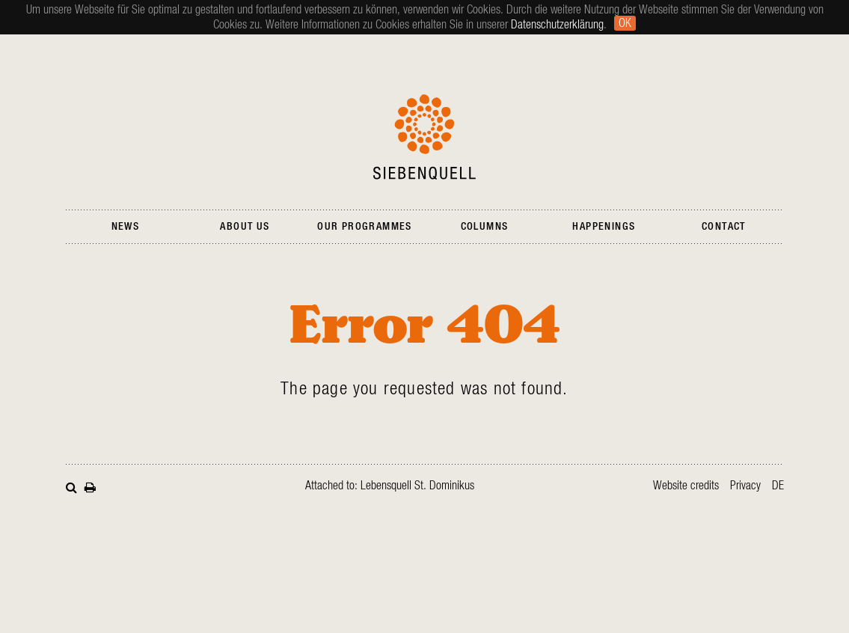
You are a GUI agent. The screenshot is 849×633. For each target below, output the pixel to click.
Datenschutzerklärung (557, 25)
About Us (244, 226)
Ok (625, 23)
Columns (485, 226)
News (125, 226)
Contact (724, 226)
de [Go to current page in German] (778, 486)
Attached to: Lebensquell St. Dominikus (389, 486)
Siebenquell (424, 137)
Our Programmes (364, 226)
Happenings (603, 226)
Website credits (686, 486)
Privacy (745, 486)
